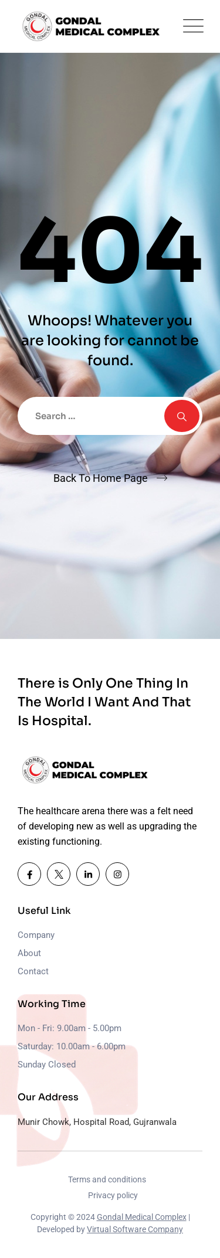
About (29, 953)
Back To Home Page (100, 478)
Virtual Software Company (135, 1229)
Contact (33, 971)
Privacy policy (113, 1195)
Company (36, 935)
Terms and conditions (107, 1179)
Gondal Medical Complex (142, 1217)
